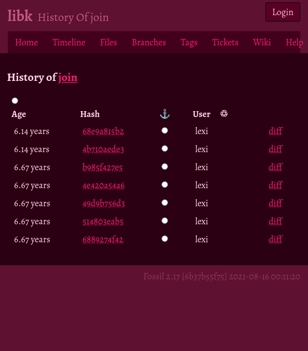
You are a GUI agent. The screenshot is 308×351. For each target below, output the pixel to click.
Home (26, 42)
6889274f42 (102, 239)
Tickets (225, 42)
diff (275, 131)
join (67, 77)
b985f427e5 (102, 167)
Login (283, 12)
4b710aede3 (103, 149)
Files (108, 42)
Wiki (262, 42)
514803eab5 (102, 221)
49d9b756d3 (103, 203)
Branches (149, 42)
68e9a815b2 (103, 131)
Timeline (69, 42)
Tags (189, 42)
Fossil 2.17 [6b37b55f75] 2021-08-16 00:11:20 (222, 276)
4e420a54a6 (103, 185)
